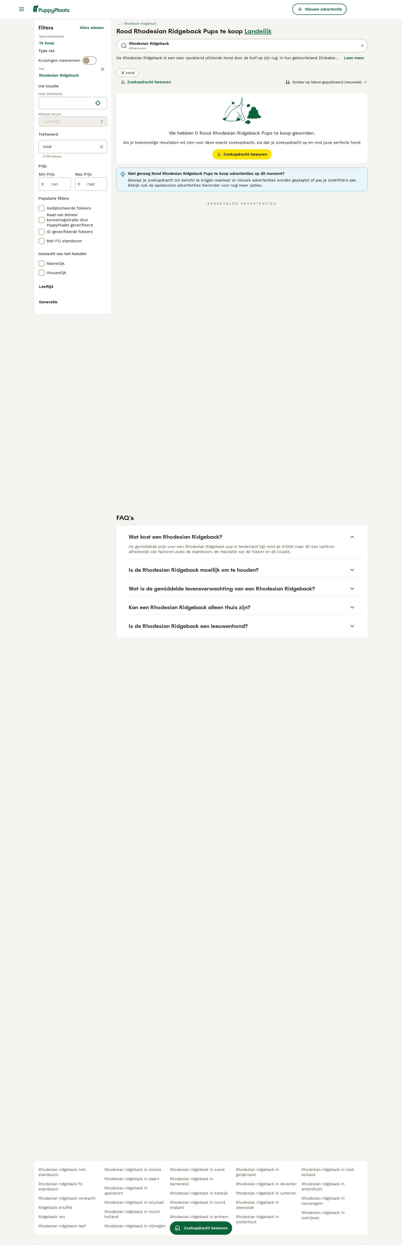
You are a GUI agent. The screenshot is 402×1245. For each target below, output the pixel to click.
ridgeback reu (51, 1216)
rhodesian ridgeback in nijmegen (135, 1226)
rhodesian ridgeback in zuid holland (328, 1172)
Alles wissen (92, 125)
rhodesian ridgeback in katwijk (199, 1193)
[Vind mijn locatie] (98, 337)
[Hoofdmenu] (21, 9)
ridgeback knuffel (55, 1207)
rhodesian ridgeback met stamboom (62, 1172)
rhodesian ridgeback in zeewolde (257, 1205)
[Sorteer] (326, 179)
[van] (55, 418)
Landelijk (258, 128)
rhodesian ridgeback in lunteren (266, 1193)
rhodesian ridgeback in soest (197, 1169)
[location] (73, 337)
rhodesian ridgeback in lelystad (134, 1202)
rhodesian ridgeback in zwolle (132, 1169)
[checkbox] (41, 215)
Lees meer (354, 155)
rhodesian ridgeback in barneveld (191, 1181)
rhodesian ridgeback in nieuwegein (323, 1201)
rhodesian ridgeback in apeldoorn (125, 1191)
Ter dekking (54, 158)
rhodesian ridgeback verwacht (66, 1198)
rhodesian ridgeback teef (62, 1226)
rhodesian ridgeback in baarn (131, 1179)
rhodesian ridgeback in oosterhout (257, 1219)
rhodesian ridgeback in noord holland (131, 1214)
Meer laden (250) (87, 308)
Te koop (50, 145)
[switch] (89, 177)
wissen (97, 188)
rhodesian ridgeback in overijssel (323, 1215)
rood (127, 170)
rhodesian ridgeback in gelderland (257, 1172)
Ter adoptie (80, 145)
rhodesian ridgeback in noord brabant (197, 1205)
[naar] (91, 418)
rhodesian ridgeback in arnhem (199, 1216)
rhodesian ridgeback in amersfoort (323, 1186)
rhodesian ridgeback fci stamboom (60, 1186)
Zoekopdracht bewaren (146, 179)
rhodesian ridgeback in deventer (266, 1184)
